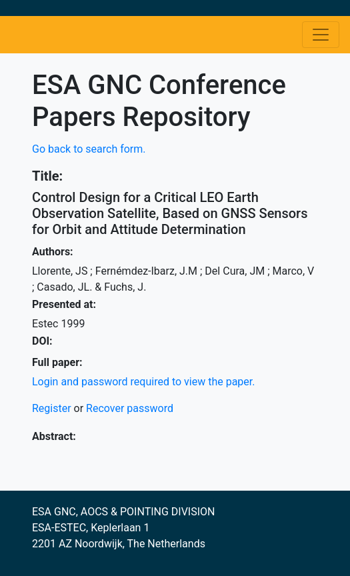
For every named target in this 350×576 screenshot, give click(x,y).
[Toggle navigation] (320, 34)
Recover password (129, 408)
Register (51, 408)
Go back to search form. (89, 149)
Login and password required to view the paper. (143, 381)
